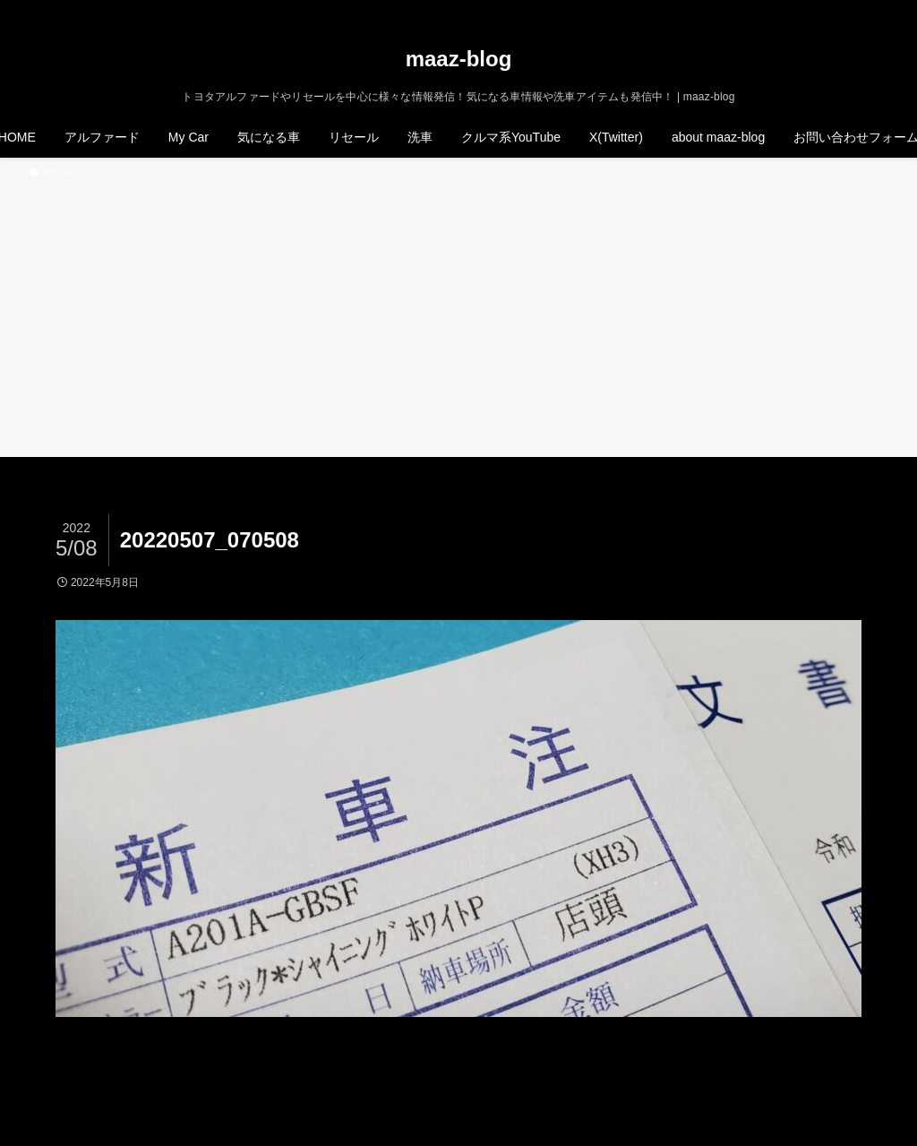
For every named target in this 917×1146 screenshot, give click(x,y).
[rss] (853, 10)
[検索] (876, 10)
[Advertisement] (458, 315)
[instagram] (830, 10)
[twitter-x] (806, 10)
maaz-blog (459, 59)
